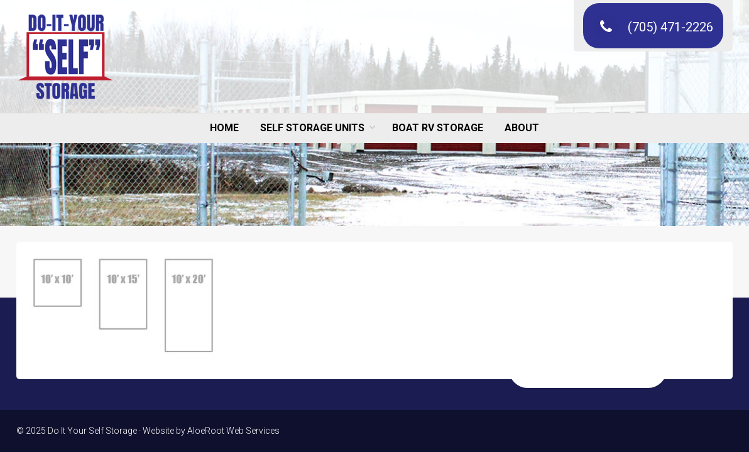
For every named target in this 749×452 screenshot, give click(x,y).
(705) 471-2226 (653, 27)
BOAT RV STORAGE (437, 128)
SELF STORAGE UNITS (312, 128)
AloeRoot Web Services (233, 431)
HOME (224, 128)
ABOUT (522, 128)
